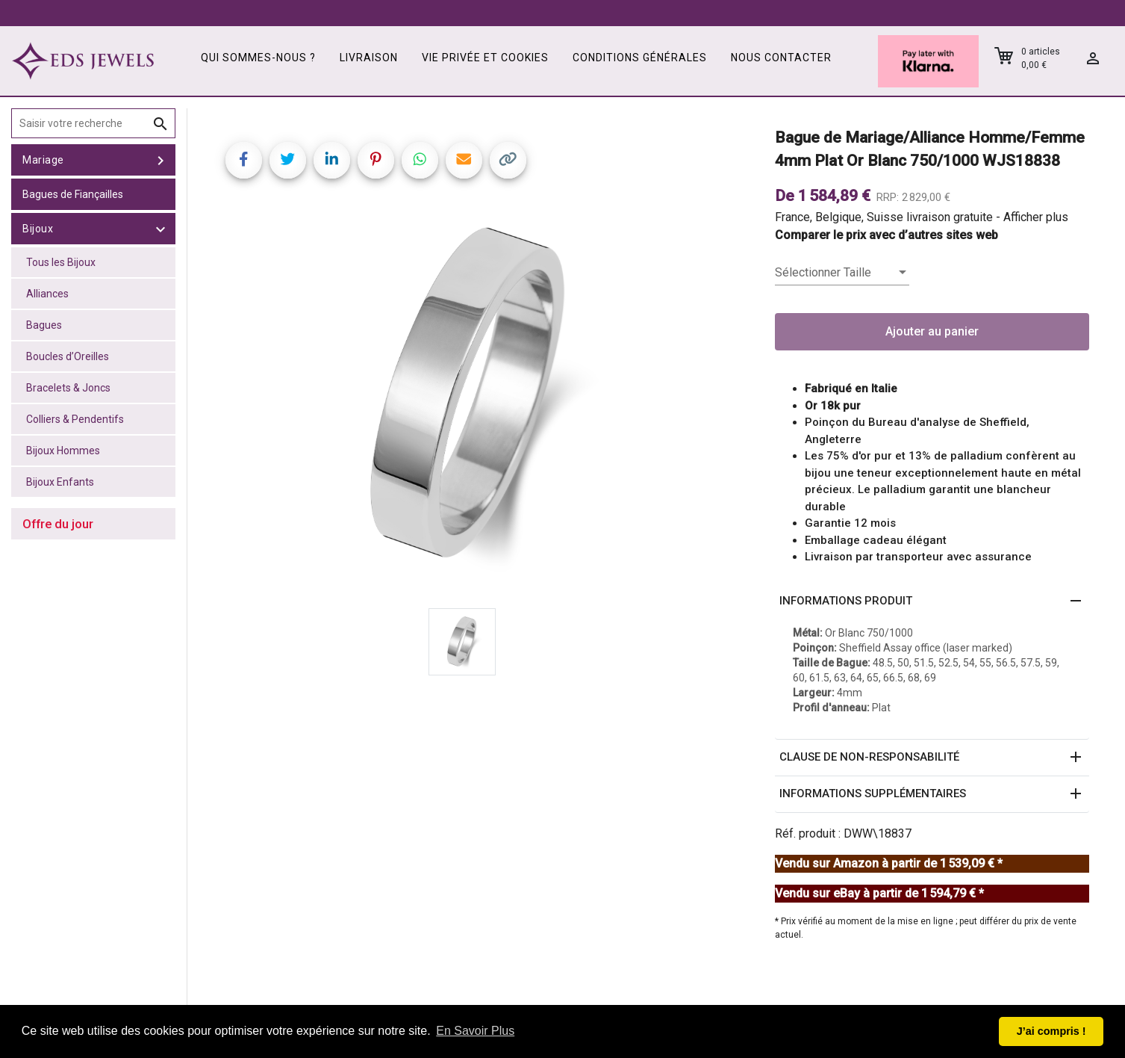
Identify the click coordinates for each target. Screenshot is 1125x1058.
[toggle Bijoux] (160, 229)
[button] (932, 601)
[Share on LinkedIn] (332, 160)
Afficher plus (1035, 217)
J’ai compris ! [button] (1051, 1031)
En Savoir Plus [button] (475, 1030)
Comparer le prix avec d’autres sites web (886, 235)
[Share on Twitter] (287, 160)
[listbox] (842, 272)
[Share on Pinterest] (376, 160)
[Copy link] (508, 160)
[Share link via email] (464, 160)
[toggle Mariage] (160, 160)
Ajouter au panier (932, 331)
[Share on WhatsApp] (420, 160)
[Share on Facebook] (243, 160)
